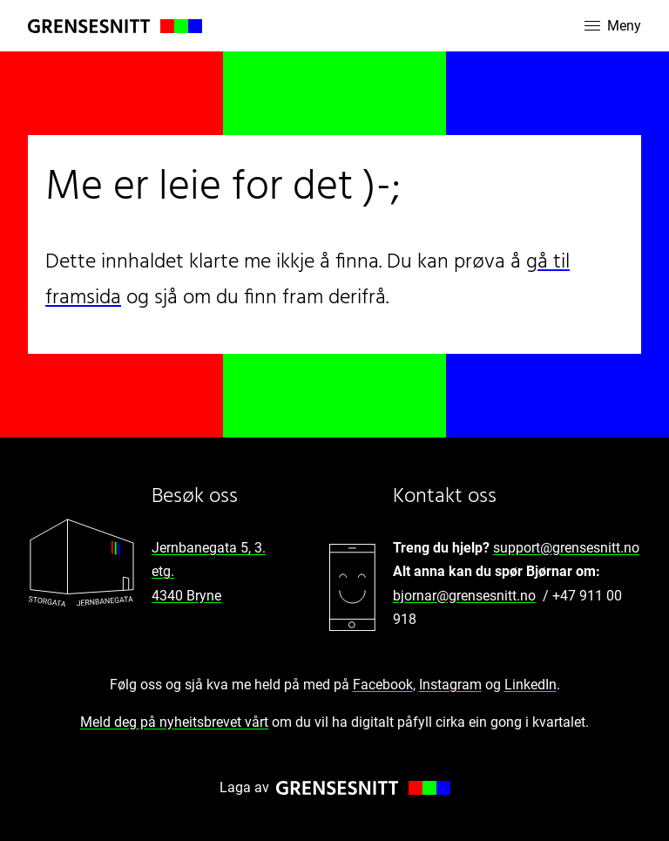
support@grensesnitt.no (566, 547)
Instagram (450, 684)
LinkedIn (530, 684)
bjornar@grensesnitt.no (464, 595)
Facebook (383, 684)
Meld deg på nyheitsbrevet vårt (174, 722)
